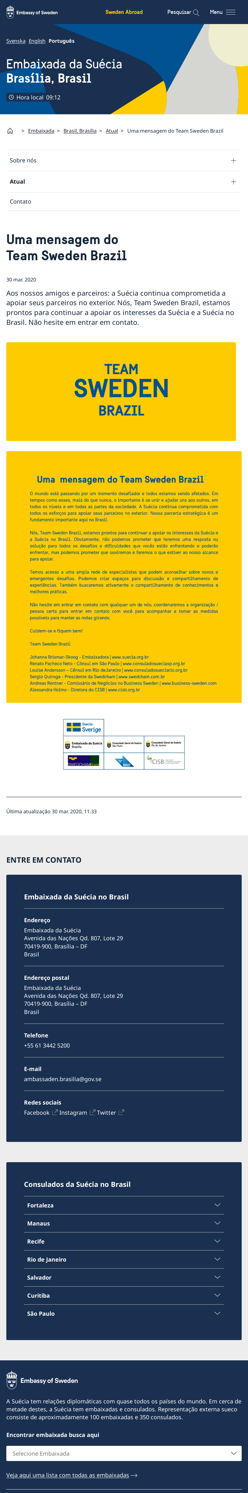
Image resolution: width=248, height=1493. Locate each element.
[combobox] (124, 1453)
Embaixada (41, 130)
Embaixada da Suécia (64, 71)
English (37, 40)
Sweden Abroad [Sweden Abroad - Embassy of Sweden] (124, 12)
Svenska (16, 40)
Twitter (106, 1112)
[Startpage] (12, 130)
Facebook (37, 1112)
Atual (112, 130)
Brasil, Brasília (80, 130)
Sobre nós (23, 160)
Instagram (73, 1112)
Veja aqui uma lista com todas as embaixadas (67, 1475)
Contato (20, 201)
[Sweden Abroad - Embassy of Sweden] (38, 12)
